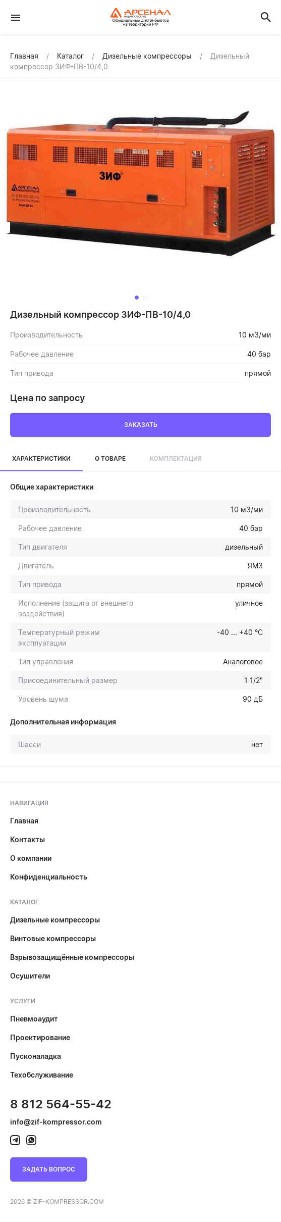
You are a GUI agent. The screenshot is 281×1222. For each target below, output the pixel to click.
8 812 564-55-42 (60, 1104)
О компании (30, 858)
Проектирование (40, 1037)
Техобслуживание (41, 1074)
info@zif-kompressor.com (56, 1121)
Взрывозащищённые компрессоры (72, 957)
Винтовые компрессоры (53, 938)
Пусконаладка (35, 1056)
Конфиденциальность (48, 876)
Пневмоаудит (34, 1018)
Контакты (27, 839)
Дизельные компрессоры (55, 919)
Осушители (30, 975)
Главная (24, 820)
